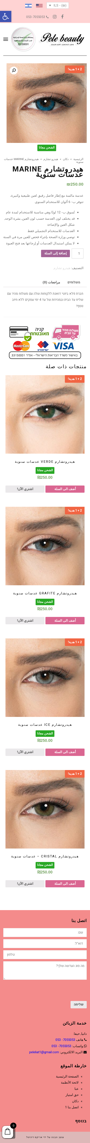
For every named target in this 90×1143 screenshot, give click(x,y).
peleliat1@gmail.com (44, 1052)
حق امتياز (72, 1094)
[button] (5, 16)
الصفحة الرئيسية (67, 1076)
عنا (76, 1088)
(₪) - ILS (60, 5)
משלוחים (74, 282)
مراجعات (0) (51, 282)
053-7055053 (37, 17)
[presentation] (53, 990)
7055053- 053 (65, 1039)
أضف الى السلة (65, 489)
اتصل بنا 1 (72, 1107)
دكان (75, 1101)
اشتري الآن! (25, 489)
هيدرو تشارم (62, 268)
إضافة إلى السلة (55, 253)
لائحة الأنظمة (70, 1082)
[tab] (73, 282)
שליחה (78, 1004)
